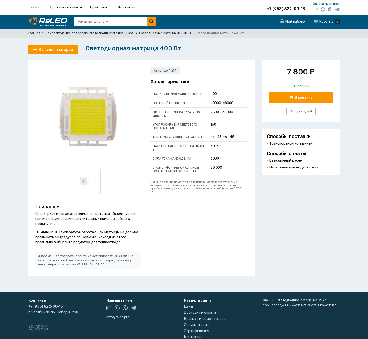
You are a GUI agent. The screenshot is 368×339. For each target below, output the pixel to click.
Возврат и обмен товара (205, 319)
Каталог (35, 7)
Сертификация (196, 331)
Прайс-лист (100, 7)
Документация (196, 325)
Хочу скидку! (301, 111)
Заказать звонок (326, 4)
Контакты (126, 7)
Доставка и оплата (66, 7)
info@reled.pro (118, 317)
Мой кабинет (296, 21)
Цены (188, 306)
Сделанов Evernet (42, 328)
